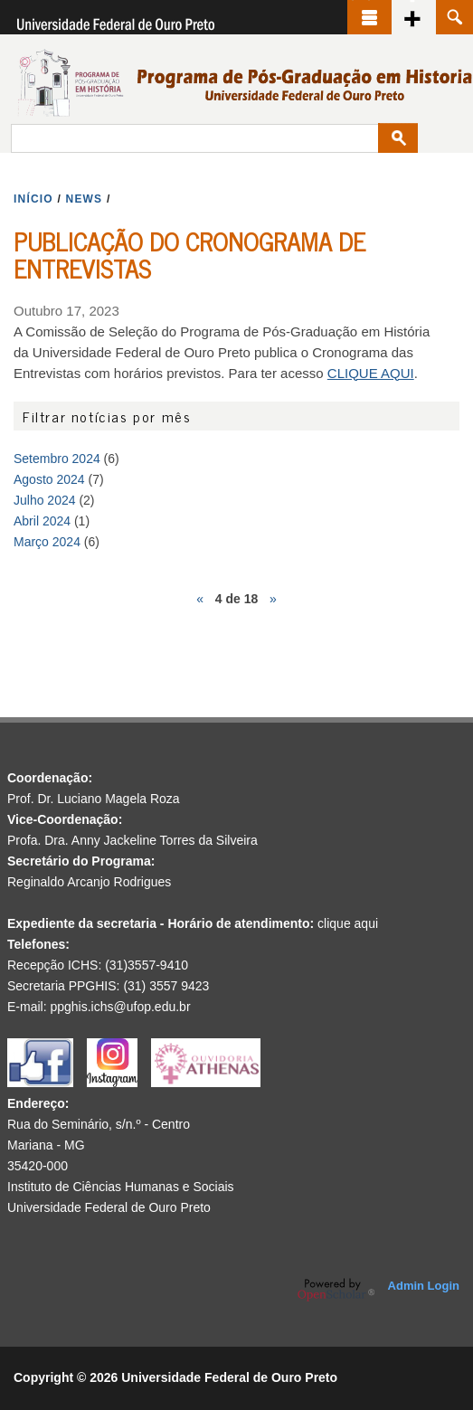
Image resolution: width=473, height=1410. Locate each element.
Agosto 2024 (49, 479)
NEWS (84, 199)
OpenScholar (336, 1289)
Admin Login (423, 1285)
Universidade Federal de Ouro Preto (109, 1207)
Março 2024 (47, 542)
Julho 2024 (45, 500)
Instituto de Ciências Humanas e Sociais (120, 1186)
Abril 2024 (42, 521)
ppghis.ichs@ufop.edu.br (120, 1006)
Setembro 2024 (57, 458)
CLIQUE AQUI (370, 373)
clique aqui (347, 923)
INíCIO (33, 199)
